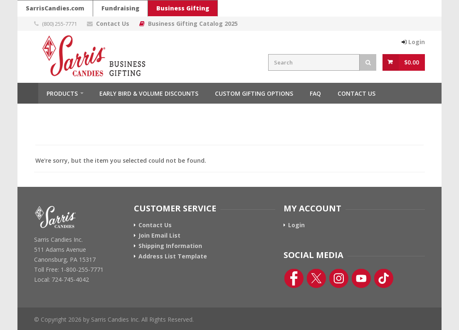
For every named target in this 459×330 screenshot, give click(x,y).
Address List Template (172, 256)
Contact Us (356, 93)
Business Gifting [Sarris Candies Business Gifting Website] (182, 8)
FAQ (315, 93)
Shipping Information (170, 246)
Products (62, 93)
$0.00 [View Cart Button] (411, 62)
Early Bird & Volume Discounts (148, 93)
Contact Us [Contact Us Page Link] (112, 23)
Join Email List (159, 235)
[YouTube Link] (361, 278)
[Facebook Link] (294, 278)
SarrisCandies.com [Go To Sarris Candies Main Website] (55, 8)
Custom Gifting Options (254, 93)
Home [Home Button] (27, 93)
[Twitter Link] (316, 278)
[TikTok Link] (383, 278)
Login (296, 225)
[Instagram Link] (338, 278)
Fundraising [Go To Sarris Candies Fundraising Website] (120, 8)
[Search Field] (314, 62)
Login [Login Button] (416, 42)
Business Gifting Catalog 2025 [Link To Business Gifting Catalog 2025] (193, 23)
